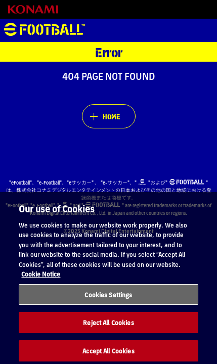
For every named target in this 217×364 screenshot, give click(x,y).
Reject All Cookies (108, 330)
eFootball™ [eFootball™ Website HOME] (44, 30)
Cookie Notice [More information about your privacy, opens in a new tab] (40, 281)
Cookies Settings (108, 301)
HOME (111, 116)
